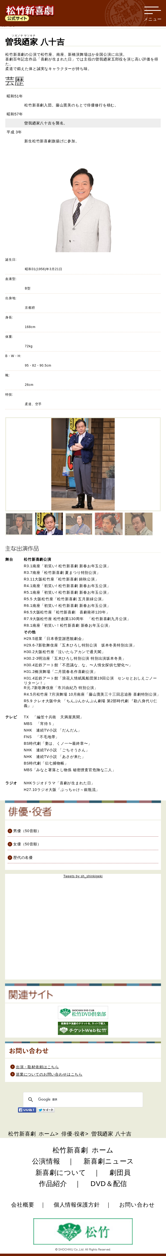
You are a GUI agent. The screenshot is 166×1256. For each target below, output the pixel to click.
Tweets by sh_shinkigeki (83, 876)
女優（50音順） (24, 844)
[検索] (82, 1099)
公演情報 (46, 1161)
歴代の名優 (20, 857)
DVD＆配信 (109, 1184)
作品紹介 (53, 1184)
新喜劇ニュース (109, 1161)
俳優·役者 (72, 1134)
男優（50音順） (24, 831)
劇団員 (120, 1173)
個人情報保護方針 (77, 1205)
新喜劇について (60, 1173)
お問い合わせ (137, 1205)
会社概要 (22, 1205)
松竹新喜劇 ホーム (31, 1134)
